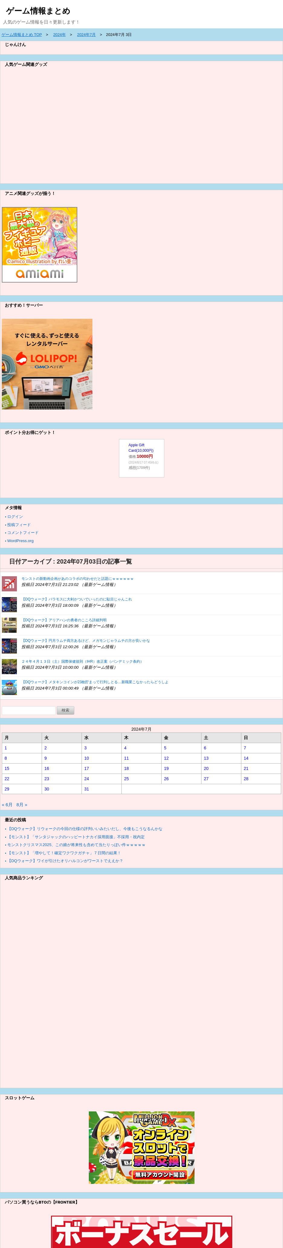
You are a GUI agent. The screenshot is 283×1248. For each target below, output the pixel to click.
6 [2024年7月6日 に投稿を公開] (205, 747)
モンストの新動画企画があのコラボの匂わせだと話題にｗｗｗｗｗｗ (77, 579)
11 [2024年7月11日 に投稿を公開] (126, 758)
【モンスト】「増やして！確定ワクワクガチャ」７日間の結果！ (64, 853)
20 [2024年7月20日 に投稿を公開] (206, 768)
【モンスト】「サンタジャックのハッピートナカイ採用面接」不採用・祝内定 (76, 837)
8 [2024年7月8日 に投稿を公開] (6, 758)
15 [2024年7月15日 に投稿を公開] (7, 768)
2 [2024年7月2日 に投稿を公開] (45, 747)
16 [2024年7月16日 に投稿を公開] (46, 768)
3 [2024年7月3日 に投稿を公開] (85, 747)
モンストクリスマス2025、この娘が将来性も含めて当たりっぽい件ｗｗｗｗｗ (76, 844)
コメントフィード (23, 532)
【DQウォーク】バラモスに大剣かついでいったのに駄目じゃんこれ (76, 599)
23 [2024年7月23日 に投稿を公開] (46, 778)
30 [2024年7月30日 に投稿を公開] (46, 789)
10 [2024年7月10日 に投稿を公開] (86, 758)
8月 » (21, 804)
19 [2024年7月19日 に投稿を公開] (166, 768)
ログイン (15, 516)
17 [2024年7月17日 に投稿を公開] (86, 768)
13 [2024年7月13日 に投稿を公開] (206, 758)
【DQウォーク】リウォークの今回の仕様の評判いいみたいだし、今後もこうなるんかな (84, 828)
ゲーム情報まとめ (38, 11)
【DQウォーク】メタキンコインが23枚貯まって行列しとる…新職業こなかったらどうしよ (95, 682)
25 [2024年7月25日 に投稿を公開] (126, 778)
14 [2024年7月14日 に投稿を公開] (246, 758)
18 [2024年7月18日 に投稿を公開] (126, 768)
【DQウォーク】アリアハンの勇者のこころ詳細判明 (64, 620)
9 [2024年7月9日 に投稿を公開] (45, 758)
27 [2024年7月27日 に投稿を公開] (206, 778)
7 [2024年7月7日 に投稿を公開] (245, 747)
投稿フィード (19, 524)
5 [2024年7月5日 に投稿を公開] (165, 747)
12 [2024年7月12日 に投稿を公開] (166, 758)
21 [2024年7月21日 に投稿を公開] (246, 768)
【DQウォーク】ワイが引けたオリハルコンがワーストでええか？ (65, 860)
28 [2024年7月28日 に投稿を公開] (246, 778)
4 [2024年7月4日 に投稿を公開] (125, 747)
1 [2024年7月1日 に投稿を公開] (6, 747)
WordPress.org (20, 540)
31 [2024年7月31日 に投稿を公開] (86, 789)
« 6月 (7, 804)
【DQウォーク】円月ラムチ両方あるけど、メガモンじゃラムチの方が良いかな (85, 641)
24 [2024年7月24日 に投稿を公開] (86, 778)
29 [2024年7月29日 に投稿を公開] (7, 789)
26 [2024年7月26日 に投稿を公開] (166, 778)
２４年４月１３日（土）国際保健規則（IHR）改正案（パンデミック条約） (82, 661)
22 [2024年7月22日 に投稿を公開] (7, 778)
